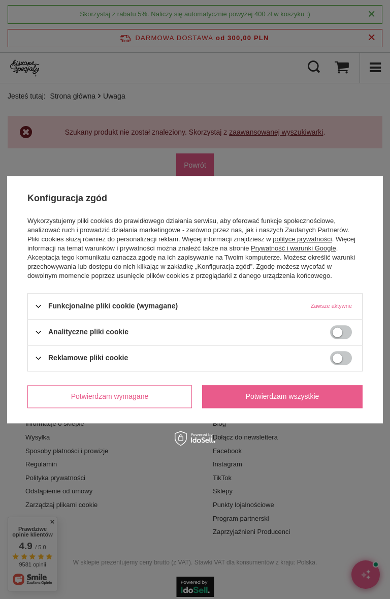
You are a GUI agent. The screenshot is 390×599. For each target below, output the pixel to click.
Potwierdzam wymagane (110, 396)
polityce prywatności (302, 239)
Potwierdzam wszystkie (282, 396)
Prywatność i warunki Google (293, 248)
